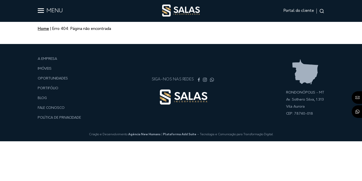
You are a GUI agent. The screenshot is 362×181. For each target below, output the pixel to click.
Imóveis (45, 69)
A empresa (47, 59)
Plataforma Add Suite (179, 134)
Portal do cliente (299, 11)
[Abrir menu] (41, 10)
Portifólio (48, 88)
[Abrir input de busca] (321, 11)
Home (43, 29)
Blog (42, 98)
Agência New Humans (144, 134)
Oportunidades (53, 78)
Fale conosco (51, 108)
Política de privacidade (59, 118)
